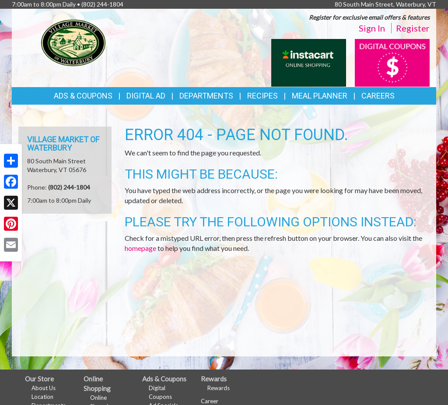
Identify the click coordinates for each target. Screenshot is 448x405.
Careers (378, 95)
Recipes (262, 95)
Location (42, 396)
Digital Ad (145, 95)
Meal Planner (319, 95)
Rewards (218, 387)
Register (413, 28)
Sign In (372, 28)
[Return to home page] (73, 42)
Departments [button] (206, 95)
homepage (140, 248)
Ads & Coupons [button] (83, 95)
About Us (44, 387)
